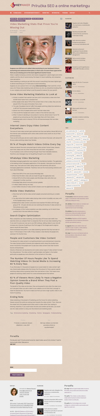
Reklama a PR (23, 407)
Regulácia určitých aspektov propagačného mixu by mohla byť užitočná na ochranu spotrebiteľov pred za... (77, 217)
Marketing (45, 13)
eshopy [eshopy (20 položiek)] (86, 139)
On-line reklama (77, 91)
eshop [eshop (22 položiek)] (78, 139)
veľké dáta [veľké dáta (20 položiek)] (80, 177)
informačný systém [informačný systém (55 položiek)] (79, 142)
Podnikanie (12, 411)
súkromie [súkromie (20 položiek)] (77, 172)
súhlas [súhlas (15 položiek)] (69, 172)
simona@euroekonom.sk (25, 386)
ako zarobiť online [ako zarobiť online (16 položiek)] (71, 131)
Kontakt (72, 13)
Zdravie (28, 411)
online (39, 309)
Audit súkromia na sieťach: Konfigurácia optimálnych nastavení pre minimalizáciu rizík (81, 42)
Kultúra (11, 415)
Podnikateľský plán (14, 413)
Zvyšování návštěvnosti (31, 13)
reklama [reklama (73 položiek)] (80, 166)
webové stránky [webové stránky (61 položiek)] (71, 183)
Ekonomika (23, 411)
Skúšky (15, 415)
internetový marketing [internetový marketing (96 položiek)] (73, 147)
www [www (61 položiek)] (81, 183)
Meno (10, 363)
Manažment (22, 409)
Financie (18, 411)
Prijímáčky (28, 409)
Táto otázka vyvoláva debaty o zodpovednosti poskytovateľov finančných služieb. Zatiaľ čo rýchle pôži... (77, 393)
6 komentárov (81, 102)
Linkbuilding (26, 401)
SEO (24, 399)
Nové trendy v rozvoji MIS (79, 99)
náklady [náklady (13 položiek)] (79, 155)
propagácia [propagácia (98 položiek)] (70, 166)
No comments (56, 392)
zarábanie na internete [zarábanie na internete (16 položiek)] (73, 185)
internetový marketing (20, 309)
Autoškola (11, 409)
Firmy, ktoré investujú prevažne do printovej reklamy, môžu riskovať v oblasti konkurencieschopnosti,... (77, 232)
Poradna (65, 13)
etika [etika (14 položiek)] (68, 142)
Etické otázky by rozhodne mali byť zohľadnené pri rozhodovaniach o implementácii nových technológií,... (78, 203)
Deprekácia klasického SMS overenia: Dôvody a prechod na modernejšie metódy (80, 33)
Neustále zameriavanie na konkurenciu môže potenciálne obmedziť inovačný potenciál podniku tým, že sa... (76, 210)
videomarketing (56, 309)
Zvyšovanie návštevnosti (15, 401)
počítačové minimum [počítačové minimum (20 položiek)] (73, 164)
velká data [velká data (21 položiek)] (70, 177)
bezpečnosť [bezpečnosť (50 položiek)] (70, 134)
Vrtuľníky (30, 407)
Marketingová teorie (24, 18)
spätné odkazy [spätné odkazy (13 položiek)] (78, 169)
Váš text (12, 340)
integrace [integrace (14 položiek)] (70, 144)
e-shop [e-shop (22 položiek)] (84, 136)
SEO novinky (12, 399)
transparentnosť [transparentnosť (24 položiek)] (71, 174)
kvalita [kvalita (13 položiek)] (69, 153)
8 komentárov (81, 93)
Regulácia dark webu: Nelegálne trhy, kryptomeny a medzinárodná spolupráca (81, 25)
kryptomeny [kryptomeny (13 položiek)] (81, 150)
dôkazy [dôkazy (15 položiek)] (76, 136)
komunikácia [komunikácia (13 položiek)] (70, 150)
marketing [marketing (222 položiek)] (78, 153)
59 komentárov (81, 86)
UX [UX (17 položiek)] (81, 174)
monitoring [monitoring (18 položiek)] (70, 155)
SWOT (32, 411)
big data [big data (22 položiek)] (80, 134)
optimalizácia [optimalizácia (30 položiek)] (78, 158)
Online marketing (37, 18)
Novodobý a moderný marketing (81, 117)
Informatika (55, 13)
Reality (17, 409)
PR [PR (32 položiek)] (84, 164)
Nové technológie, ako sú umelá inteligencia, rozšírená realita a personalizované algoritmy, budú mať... (77, 401)
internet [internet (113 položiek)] (79, 144)
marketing (32, 309)
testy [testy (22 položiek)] (86, 172)
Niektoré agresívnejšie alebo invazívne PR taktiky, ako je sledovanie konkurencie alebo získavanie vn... (78, 386)
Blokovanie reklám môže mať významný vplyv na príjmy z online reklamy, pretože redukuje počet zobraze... (76, 225)
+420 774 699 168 (23, 390)
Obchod (20, 415)
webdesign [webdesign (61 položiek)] (84, 180)
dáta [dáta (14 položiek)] (68, 136)
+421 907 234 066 (23, 388)
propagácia (46, 309)
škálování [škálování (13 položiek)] (85, 185)
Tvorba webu (17, 13)
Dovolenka (25, 415)
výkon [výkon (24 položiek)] (69, 180)
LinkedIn (21, 392)
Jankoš (51, 392)
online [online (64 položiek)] (69, 158)
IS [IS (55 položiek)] (84, 147)
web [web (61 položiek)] (76, 180)
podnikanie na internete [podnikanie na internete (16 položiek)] (73, 161)
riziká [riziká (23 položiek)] (69, 169)
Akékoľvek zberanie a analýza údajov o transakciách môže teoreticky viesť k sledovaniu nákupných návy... (77, 195)
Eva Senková (52, 401)
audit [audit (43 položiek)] (82, 131)
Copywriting (29, 399)
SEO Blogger (14, 28)
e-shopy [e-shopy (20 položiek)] (69, 139)
